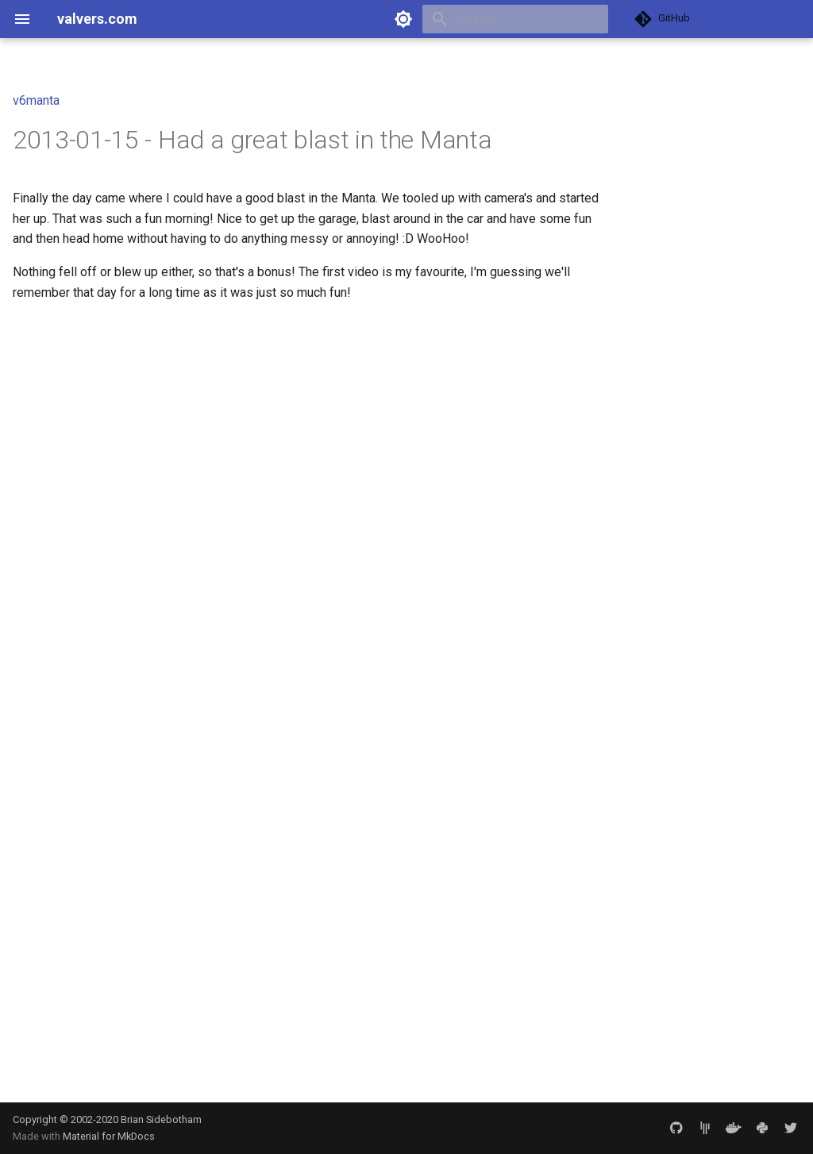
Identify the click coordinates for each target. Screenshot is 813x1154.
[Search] (515, 19)
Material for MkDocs (109, 1136)
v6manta (36, 100)
